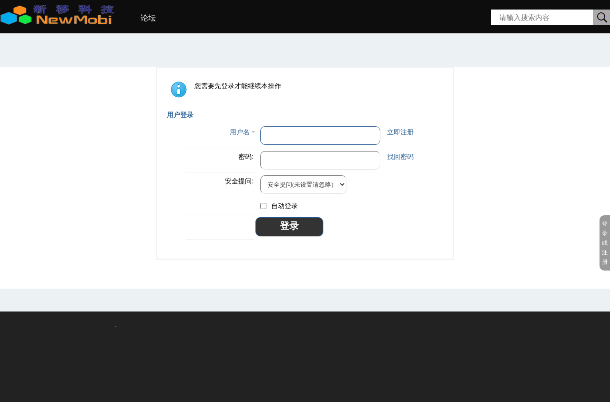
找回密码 (400, 157)
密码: (246, 157)
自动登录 (279, 206)
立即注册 (400, 132)
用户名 (240, 132)
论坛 (148, 18)
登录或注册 (605, 243)
